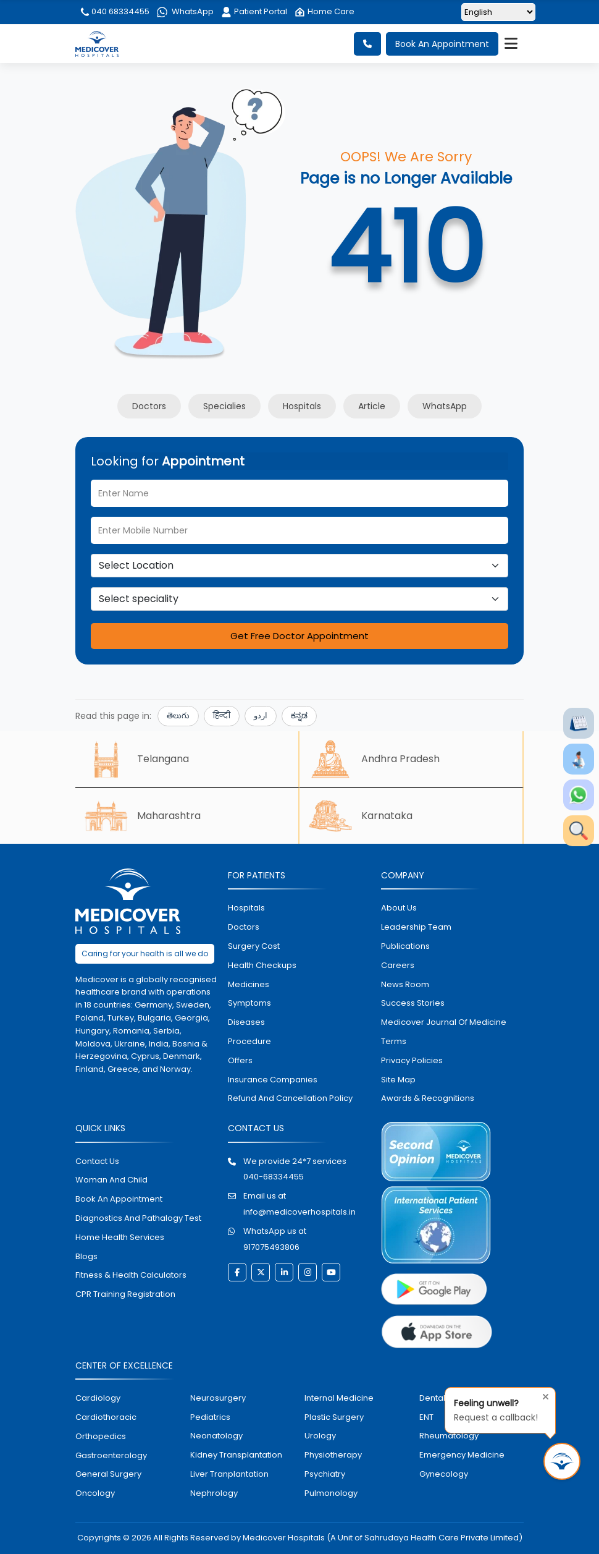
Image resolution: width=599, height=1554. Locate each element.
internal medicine (339, 1398)
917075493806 (271, 1247)
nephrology (214, 1493)
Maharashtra (143, 816)
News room (405, 984)
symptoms (249, 1003)
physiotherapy (333, 1455)
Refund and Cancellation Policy (290, 1098)
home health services (119, 1237)
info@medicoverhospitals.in (299, 1212)
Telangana (137, 759)
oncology (95, 1493)
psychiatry (324, 1474)
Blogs (86, 1256)
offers (240, 1060)
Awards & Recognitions (427, 1098)
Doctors (149, 406)
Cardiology (97, 1398)
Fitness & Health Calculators (130, 1275)
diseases (246, 1022)
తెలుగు (178, 715)
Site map (398, 1079)
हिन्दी (221, 715)
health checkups (262, 965)
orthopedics (100, 1436)
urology (320, 1435)
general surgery (108, 1474)
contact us (97, 1161)
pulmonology (331, 1493)
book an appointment (118, 1199)
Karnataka (361, 816)
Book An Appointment (442, 44)
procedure (249, 1041)
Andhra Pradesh (374, 759)
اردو (260, 715)
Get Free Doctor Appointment (299, 635)
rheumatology (449, 1435)
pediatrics (210, 1417)
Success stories (413, 1003)
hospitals (246, 908)
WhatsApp (185, 11)
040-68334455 (273, 1176)
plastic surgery (334, 1417)
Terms (393, 1041)
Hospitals (302, 406)
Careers (397, 965)
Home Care (324, 11)
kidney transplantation (236, 1455)
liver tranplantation (229, 1474)
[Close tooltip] (542, 1395)
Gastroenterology (111, 1455)
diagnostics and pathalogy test (138, 1218)
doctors (243, 927)
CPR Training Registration (125, 1294)
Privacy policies (412, 1060)
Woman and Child (111, 1180)
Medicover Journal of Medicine (443, 1022)
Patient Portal (254, 11)
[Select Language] (498, 12)
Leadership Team (416, 927)
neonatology (216, 1435)
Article (371, 406)
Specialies (224, 406)
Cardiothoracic (105, 1417)
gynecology (443, 1474)
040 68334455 (114, 11)
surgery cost (254, 946)
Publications (405, 946)
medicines (248, 984)
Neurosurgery (218, 1398)
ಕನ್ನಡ (299, 715)
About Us (399, 908)
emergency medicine (462, 1455)
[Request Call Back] (561, 1461)
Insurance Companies (272, 1079)
